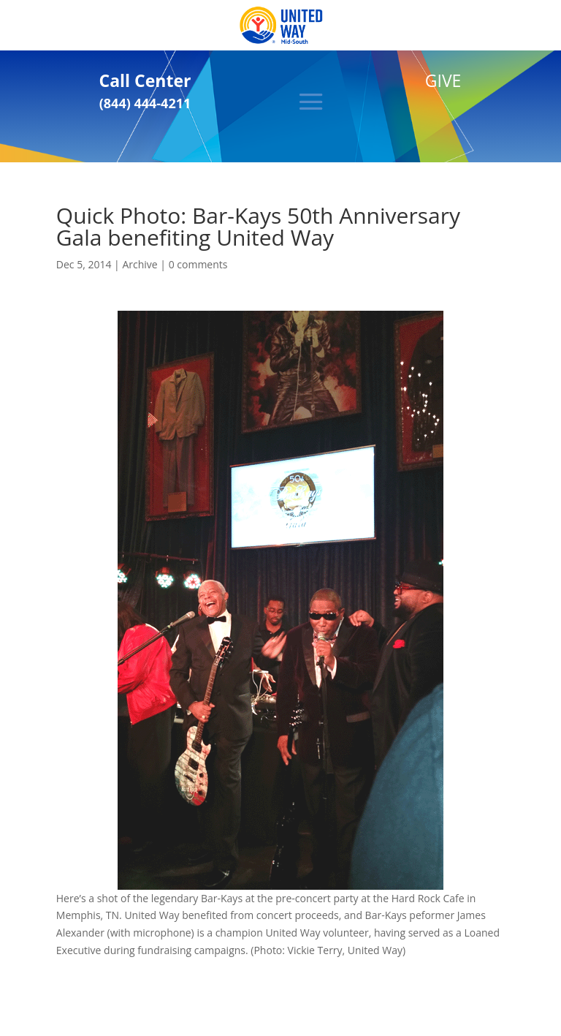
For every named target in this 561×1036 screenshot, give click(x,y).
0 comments (198, 264)
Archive (139, 264)
